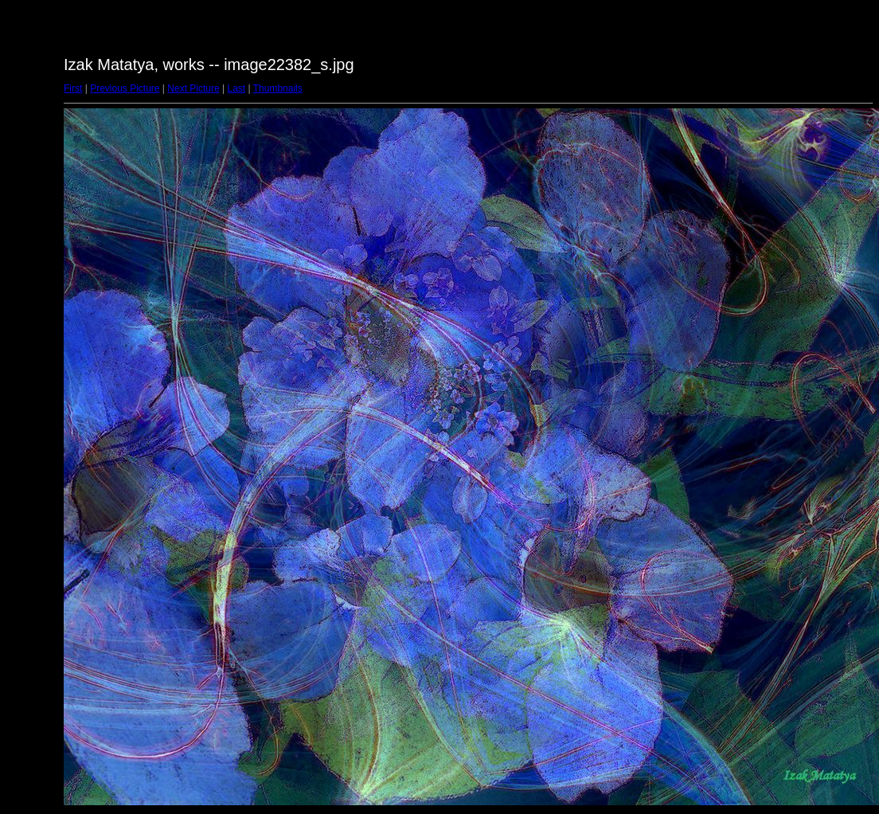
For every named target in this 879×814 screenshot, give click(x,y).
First (73, 88)
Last (236, 88)
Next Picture (193, 88)
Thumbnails (278, 88)
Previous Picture (124, 88)
